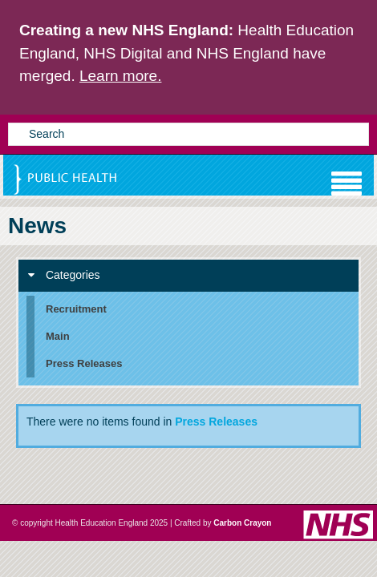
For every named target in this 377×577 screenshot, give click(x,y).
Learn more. (120, 75)
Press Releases (216, 421)
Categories (64, 274)
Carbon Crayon (242, 522)
